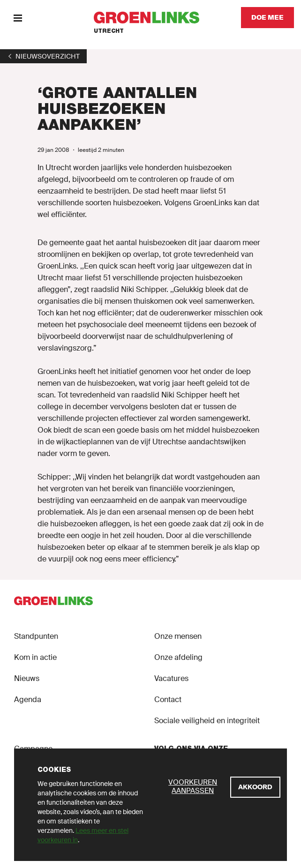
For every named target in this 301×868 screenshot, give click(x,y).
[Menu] (17, 17)
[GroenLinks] (151, 17)
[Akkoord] (255, 787)
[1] (43, 56)
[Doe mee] (267, 17)
